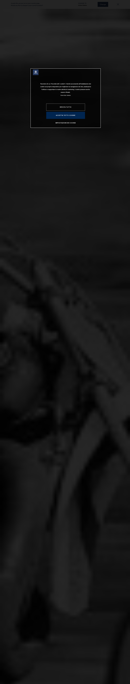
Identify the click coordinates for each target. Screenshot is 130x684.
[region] (66, 98)
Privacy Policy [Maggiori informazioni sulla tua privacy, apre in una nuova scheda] (63, 95)
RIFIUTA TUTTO (65, 107)
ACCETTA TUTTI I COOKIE (65, 115)
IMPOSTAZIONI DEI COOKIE (65, 123)
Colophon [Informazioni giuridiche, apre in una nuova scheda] (69, 95)
